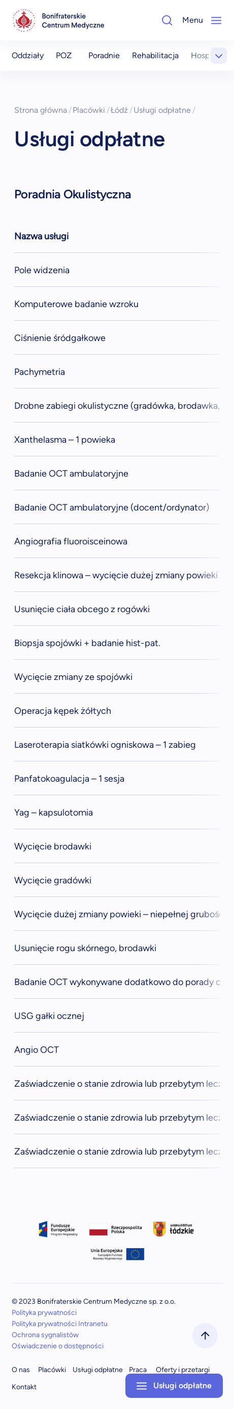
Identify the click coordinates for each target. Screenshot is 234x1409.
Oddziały (28, 55)
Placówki (91, 110)
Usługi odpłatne (164, 110)
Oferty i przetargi (183, 1369)
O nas (21, 1369)
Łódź (121, 110)
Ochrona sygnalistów (45, 1335)
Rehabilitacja (155, 55)
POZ (64, 55)
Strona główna (43, 110)
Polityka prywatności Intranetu (60, 1323)
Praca (138, 1369)
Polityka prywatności (44, 1312)
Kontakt (24, 1387)
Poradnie (104, 55)
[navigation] (58, 20)
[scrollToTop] (205, 1335)
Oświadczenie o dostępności (58, 1346)
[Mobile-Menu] (216, 20)
